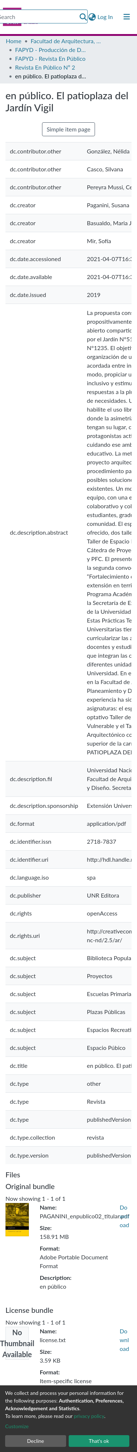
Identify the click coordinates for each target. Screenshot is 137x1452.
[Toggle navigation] (127, 17)
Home (14, 40)
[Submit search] (83, 16)
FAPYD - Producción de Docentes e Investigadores (51, 49)
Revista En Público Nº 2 (45, 67)
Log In (106, 16)
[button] (92, 16)
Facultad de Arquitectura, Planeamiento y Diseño (67, 40)
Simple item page (69, 129)
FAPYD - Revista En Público (50, 58)
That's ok (99, 1441)
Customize (17, 1426)
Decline (35, 1441)
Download (124, 1216)
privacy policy (89, 1416)
